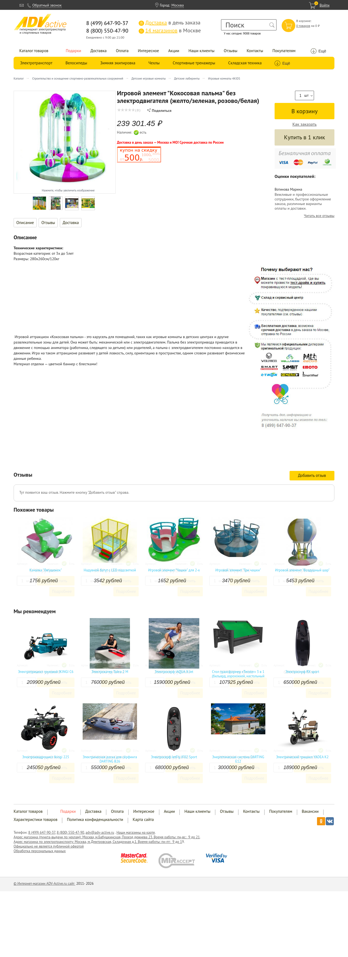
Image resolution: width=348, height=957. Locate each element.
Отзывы (230, 50)
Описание (25, 222)
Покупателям (284, 50)
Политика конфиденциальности (95, 819)
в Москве (170, 30)
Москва (177, 5)
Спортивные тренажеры (194, 62)
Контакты (255, 50)
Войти (324, 5)
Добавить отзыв (312, 475)
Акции (173, 50)
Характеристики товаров (35, 819)
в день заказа (169, 22)
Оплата (122, 50)
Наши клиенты (201, 50)
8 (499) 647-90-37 (41, 832)
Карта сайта (143, 819)
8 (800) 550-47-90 (70, 832)
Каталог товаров (33, 50)
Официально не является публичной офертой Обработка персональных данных (49, 848)
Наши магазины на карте (135, 832)
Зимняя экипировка (117, 62)
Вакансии (310, 811)
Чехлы (154, 62)
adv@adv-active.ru (100, 832)
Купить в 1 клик (304, 137)
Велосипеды (76, 62)
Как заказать (305, 124)
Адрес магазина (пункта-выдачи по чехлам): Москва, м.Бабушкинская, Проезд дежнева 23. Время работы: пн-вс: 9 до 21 (107, 837)
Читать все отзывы (319, 215)
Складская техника (245, 62)
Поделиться (159, 110)
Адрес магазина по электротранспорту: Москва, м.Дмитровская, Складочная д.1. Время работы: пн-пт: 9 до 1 (98, 841)
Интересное (148, 50)
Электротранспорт (36, 62)
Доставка (99, 50)
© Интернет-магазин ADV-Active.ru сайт (44, 883)
